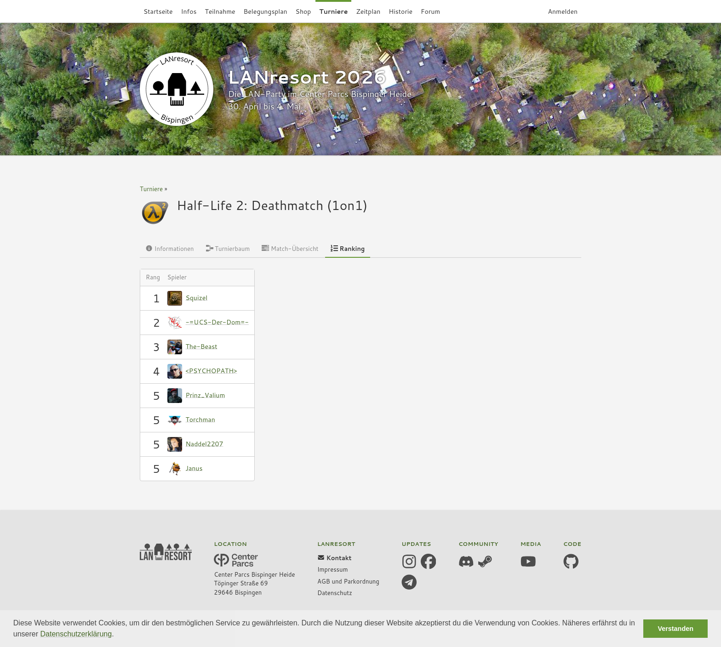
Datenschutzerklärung (76, 634)
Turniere (151, 189)
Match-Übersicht (290, 248)
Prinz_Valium (205, 394)
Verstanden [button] (675, 628)
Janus (194, 467)
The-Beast (201, 346)
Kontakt (334, 558)
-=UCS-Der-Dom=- (217, 321)
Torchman (200, 419)
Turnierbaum (228, 248)
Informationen (169, 248)
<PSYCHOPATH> (211, 370)
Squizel (197, 297)
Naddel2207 (204, 443)
